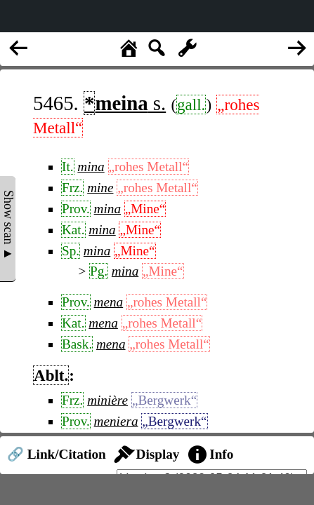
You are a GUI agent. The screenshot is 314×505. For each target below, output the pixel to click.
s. (125, 103)
